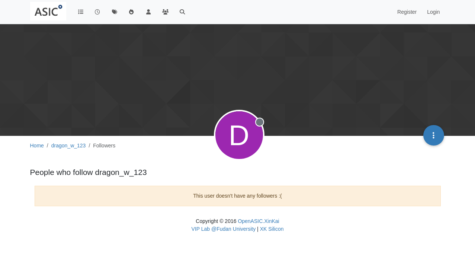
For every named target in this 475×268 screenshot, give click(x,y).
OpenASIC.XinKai (258, 221)
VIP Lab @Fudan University (224, 229)
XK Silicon (272, 229)
